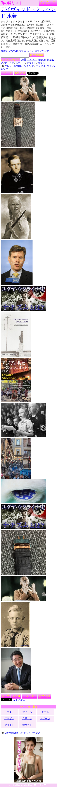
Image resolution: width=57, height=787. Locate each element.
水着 (21, 51)
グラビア (9, 718)
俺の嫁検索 (37, 55)
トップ (6, 696)
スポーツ (20, 63)
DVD (11, 51)
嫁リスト (42, 2)
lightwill (25, 785)
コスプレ (29, 51)
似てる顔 (19, 73)
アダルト (31, 63)
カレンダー (30, 696)
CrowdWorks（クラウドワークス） (24, 732)
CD (16, 51)
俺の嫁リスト (11, 3)
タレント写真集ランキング (19, 66)
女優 (23, 59)
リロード (6, 73)
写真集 (4, 51)
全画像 (16, 696)
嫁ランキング (42, 51)
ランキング (48, 2)
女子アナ (9, 63)
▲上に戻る (19, 700)
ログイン (53, 2)
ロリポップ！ (41, 785)
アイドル (32, 59)
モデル (42, 59)
